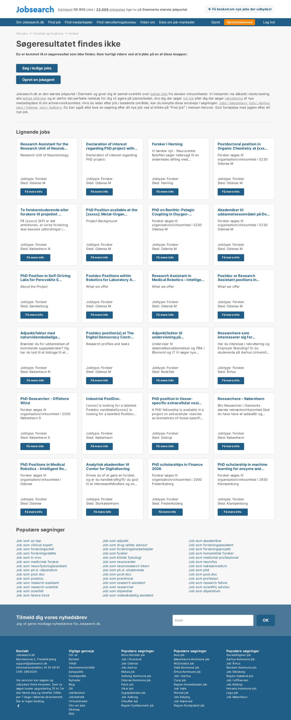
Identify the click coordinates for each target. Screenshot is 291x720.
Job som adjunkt (115, 541)
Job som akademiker (205, 541)
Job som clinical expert (34, 545)
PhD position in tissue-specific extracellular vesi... (177, 401)
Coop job (180, 680)
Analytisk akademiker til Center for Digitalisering (108, 466)
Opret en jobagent (38, 80)
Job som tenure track (33, 595)
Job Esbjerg (182, 697)
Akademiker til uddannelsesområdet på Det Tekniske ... (243, 214)
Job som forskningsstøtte (36, 553)
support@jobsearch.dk (31, 663)
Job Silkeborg (235, 671)
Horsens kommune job (241, 688)
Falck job (127, 684)
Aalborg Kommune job (136, 676)
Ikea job (179, 655)
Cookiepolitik (77, 676)
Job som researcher (118, 587)
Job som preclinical (117, 578)
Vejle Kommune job (186, 667)
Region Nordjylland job (189, 705)
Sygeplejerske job (133, 692)
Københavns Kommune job (191, 659)
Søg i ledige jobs (37, 68)
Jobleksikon (77, 692)
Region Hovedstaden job (190, 684)
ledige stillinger (34, 98)
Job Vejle (180, 688)
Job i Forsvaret (131, 659)
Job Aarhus (129, 667)
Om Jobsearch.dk (30, 22)
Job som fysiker (115, 553)
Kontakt (74, 659)
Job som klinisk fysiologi (121, 557)
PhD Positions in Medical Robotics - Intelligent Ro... (43, 466)
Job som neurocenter (119, 562)
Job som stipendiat (117, 591)
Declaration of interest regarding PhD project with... (111, 146)
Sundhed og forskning (48, 33)
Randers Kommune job (241, 667)
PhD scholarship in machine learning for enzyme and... (242, 466)
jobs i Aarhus (259, 103)
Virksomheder (78, 701)
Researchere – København (241, 399)
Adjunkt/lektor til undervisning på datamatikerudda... (169, 337)
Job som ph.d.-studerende (123, 570)
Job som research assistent (123, 583)
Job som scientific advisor (209, 587)
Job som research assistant (37, 583)
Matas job (128, 671)
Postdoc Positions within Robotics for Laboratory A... (110, 278)
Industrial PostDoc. (103, 399)
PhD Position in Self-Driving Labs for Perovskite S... (45, 278)
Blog (72, 684)
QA (71, 688)
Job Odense (129, 663)
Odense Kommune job (136, 680)
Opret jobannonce (239, 22)
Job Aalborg (129, 697)
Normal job (181, 692)
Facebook (18, 705)
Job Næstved (183, 701)
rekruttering (234, 98)
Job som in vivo (28, 557)
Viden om (147, 22)
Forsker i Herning (167, 144)
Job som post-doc (116, 574)
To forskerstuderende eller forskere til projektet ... (44, 212)
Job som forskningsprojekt (210, 549)
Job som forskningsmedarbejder (127, 549)
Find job (54, 22)
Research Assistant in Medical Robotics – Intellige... (178, 278)
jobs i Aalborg (51, 107)
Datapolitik (76, 671)
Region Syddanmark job (137, 705)
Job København (237, 697)
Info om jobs (77, 705)
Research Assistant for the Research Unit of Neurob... (44, 146)
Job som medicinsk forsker (37, 562)
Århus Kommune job (187, 671)
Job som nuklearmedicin (208, 566)
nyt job (188, 98)
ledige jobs (159, 94)
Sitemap (74, 709)
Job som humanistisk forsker (211, 553)
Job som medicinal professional (213, 557)
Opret (215, 22)
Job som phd (199, 570)
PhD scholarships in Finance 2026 (177, 466)
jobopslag (110, 9)
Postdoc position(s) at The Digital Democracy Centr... (110, 335)
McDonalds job (184, 663)
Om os (73, 655)
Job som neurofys (203, 562)
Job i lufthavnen (237, 680)
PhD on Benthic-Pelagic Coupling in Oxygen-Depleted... (173, 214)
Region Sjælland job (239, 676)
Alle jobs (22, 33)
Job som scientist (29, 591)
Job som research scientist (37, 587)
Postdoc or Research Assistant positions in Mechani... (237, 280)
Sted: (24, 183)
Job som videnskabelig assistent (127, 595)
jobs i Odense (27, 107)
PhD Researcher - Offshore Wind (44, 401)
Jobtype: (27, 179)
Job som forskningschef (35, 549)
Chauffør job (129, 701)
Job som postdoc (30, 578)
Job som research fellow (208, 583)
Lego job (232, 692)
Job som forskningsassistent (211, 545)
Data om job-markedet (176, 22)
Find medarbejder (79, 22)
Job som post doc (30, 574)
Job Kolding (234, 684)
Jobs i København (233, 103)
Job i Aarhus (182, 676)
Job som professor (203, 578)
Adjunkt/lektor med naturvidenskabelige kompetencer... (38, 337)
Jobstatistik (76, 697)
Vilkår (72, 663)
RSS (71, 713)
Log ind (269, 22)
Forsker (74, 33)
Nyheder (74, 680)
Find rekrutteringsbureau (116, 22)
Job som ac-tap (28, 541)
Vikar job (127, 688)
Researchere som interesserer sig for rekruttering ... (235, 337)
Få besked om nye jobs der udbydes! (242, 9)
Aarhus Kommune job (240, 659)
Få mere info (33, 191)
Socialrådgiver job (238, 655)
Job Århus (233, 663)
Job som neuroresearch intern (125, 566)
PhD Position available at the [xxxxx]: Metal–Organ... (111, 212)
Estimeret (65, 9)
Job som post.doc (203, 574)
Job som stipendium (204, 591)
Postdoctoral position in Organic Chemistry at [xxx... (243, 146)
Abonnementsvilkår (82, 667)
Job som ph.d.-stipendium (36, 570)
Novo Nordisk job (133, 655)
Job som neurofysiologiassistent (41, 566)
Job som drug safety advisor (125, 545)
